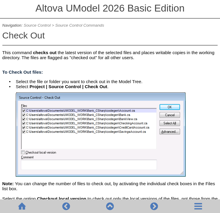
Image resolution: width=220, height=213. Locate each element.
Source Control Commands (79, 25)
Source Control (37, 25)
